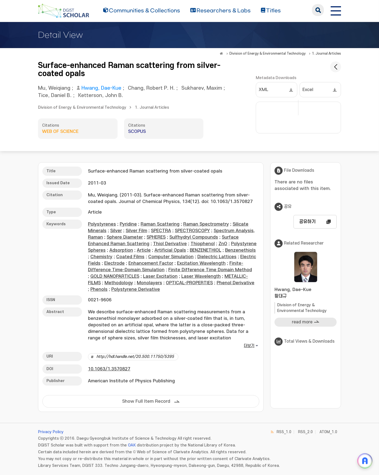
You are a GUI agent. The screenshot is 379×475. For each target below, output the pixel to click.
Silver (116, 230)
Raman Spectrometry (206, 224)
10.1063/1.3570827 (109, 369)
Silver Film (136, 230)
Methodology (119, 282)
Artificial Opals (170, 250)
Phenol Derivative (235, 282)
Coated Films (130, 256)
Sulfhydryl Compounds (193, 237)
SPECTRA (161, 230)
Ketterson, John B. (100, 95)
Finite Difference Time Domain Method (210, 269)
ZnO (223, 243)
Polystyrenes (102, 224)
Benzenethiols (240, 250)
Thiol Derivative (170, 243)
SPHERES (156, 237)
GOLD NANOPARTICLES (114, 276)
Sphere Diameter (125, 237)
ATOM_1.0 (328, 432)
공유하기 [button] (307, 221)
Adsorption (121, 250)
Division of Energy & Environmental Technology (267, 53)
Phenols (99, 289)
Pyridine (128, 224)
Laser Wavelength (201, 276)
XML (263, 89)
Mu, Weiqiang (54, 88)
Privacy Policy (51, 432)
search (318, 10)
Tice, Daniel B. (55, 95)
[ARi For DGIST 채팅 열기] (364, 460)
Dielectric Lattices (216, 256)
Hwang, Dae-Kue (101, 88)
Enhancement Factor (150, 263)
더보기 (249, 345)
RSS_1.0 (284, 432)
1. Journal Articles (326, 53)
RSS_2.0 (305, 432)
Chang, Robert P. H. (151, 88)
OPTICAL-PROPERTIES (189, 282)
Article (144, 250)
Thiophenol (203, 243)
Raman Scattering (160, 224)
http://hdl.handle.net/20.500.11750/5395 (135, 356)
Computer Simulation (171, 256)
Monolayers (149, 282)
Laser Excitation (160, 276)
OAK (132, 445)
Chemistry (101, 256)
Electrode (114, 263)
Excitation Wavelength (201, 263)
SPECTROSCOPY (192, 230)
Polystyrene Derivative (135, 289)
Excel (307, 89)
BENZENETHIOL (205, 250)
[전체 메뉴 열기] (336, 10)
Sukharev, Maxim (201, 88)
